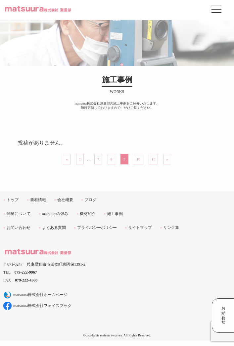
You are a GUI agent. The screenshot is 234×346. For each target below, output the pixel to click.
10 (138, 159)
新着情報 (36, 199)
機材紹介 (86, 213)
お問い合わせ (16, 227)
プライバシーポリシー (95, 227)
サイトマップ (138, 227)
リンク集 (169, 227)
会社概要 (63, 199)
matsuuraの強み (53, 213)
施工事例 (113, 213)
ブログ (88, 199)
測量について (16, 213)
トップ (11, 199)
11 (153, 159)
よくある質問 (52, 227)
